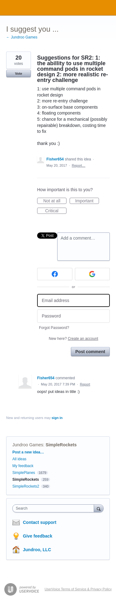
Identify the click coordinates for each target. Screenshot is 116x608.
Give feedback (37, 536)
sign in (57, 418)
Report (85, 384)
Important (87, 201)
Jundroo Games (27, 444)
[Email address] (73, 300)
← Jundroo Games (21, 37)
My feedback (22, 466)
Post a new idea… (28, 452)
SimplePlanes (23, 473)
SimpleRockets (60, 444)
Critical (56, 211)
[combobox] (54, 508)
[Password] (73, 316)
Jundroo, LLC (37, 549)
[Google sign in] (92, 274)
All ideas (19, 459)
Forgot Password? (54, 328)
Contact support (39, 522)
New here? (73, 338)
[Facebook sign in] (54, 274)
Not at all (55, 201)
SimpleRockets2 (25, 486)
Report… (78, 165)
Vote (18, 73)
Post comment (90, 351)
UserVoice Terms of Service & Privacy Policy (78, 589)
